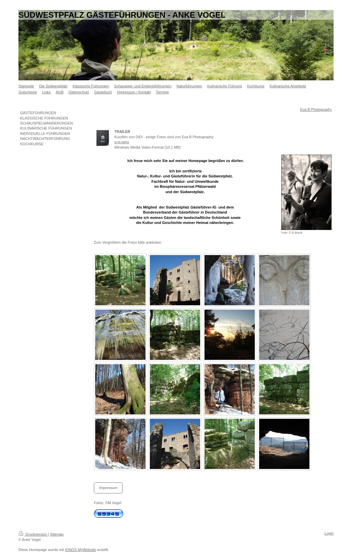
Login (329, 533)
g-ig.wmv (121, 142)
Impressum (108, 488)
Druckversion (33, 534)
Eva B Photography (316, 109)
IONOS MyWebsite (80, 550)
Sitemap (56, 534)
